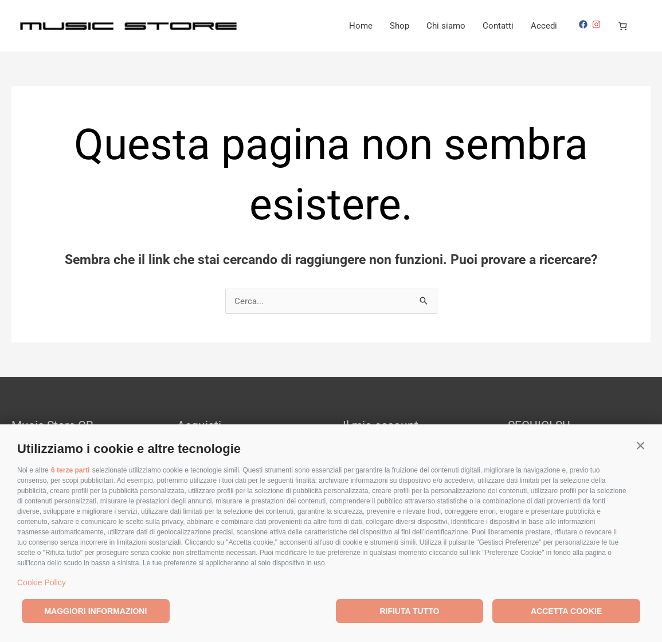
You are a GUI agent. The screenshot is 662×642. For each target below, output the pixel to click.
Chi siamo (445, 26)
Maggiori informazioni (95, 611)
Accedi (544, 26)
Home (361, 26)
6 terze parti (70, 470)
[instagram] (598, 24)
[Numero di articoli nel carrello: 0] (623, 26)
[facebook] (584, 24)
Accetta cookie (566, 611)
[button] (640, 446)
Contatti (498, 26)
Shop (399, 26)
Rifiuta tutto (409, 611)
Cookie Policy (41, 582)
